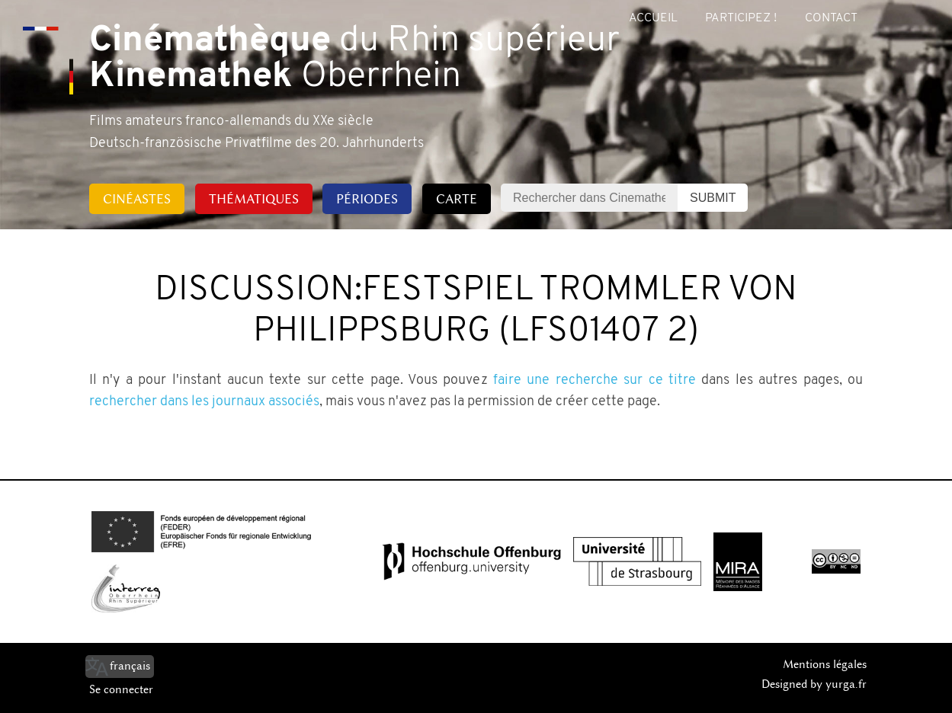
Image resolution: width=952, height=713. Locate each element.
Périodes (367, 198)
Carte (456, 198)
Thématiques (254, 198)
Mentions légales (825, 664)
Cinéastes (137, 198)
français (130, 666)
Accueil (653, 18)
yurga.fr (846, 684)
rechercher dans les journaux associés (204, 402)
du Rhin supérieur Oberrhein (354, 59)
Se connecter (121, 689)
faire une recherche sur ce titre (594, 380)
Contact (831, 18)
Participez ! (741, 18)
